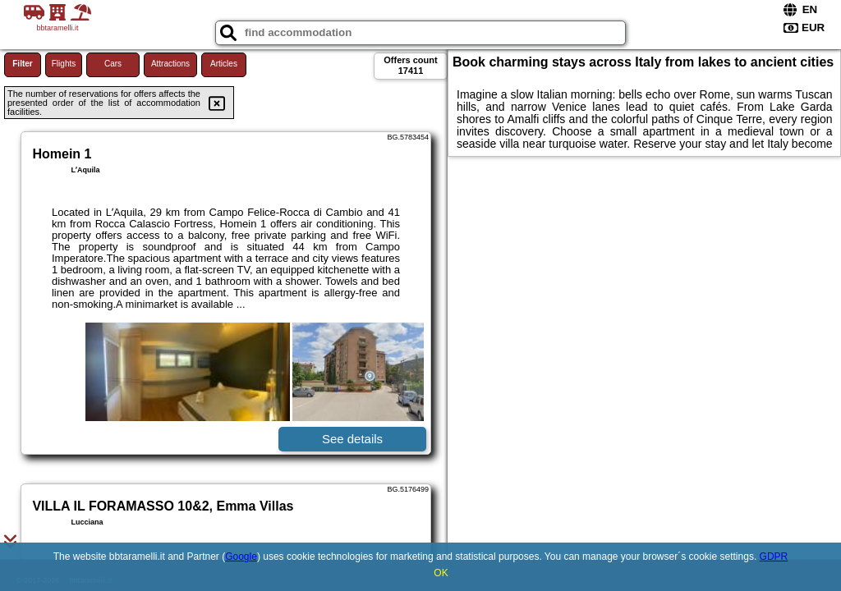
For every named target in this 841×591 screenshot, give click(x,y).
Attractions (170, 63)
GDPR (774, 556)
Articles (223, 63)
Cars (113, 63)
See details (352, 439)
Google (241, 556)
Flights (64, 63)
